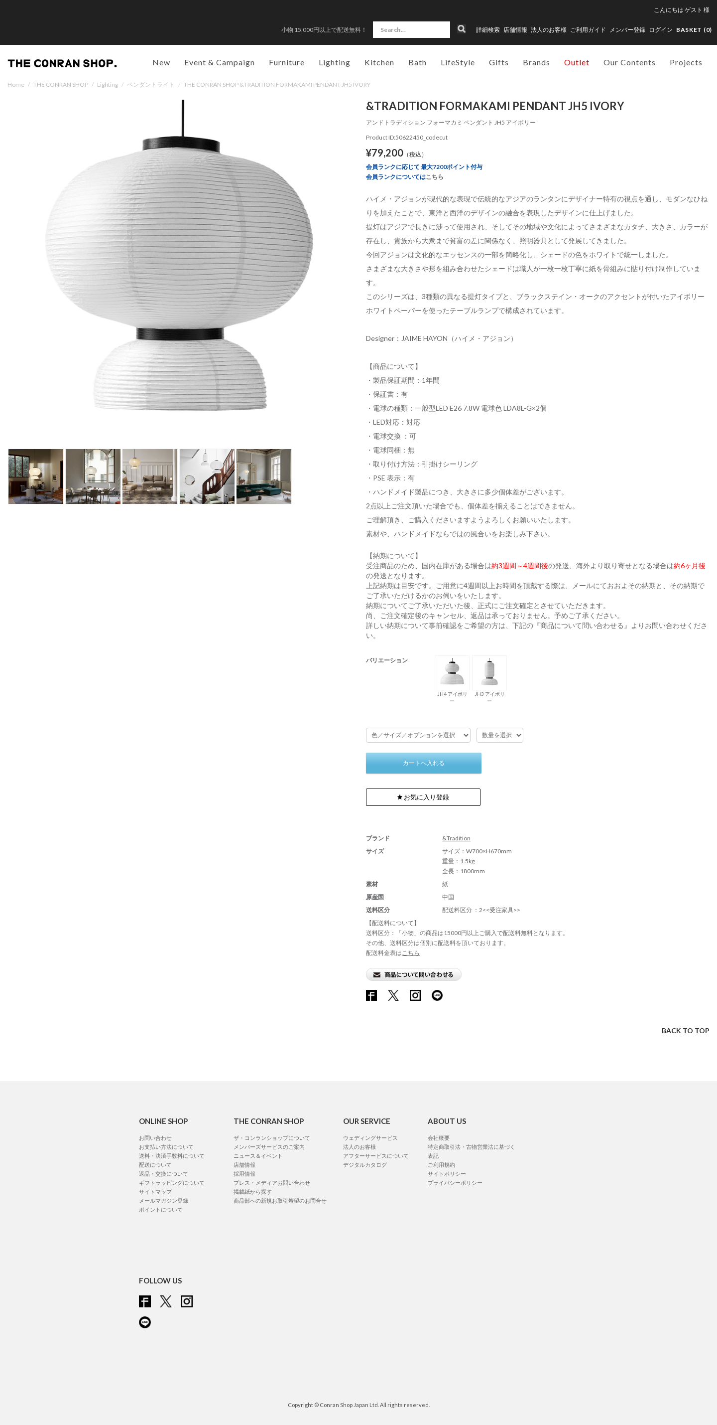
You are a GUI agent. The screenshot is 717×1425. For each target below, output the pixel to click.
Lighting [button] (335, 62)
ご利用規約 (441, 1164)
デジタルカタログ (365, 1164)
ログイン (661, 29)
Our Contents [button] (629, 62)
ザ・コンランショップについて (272, 1137)
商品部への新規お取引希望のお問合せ (280, 1200)
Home (15, 84)
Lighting (107, 84)
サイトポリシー (447, 1173)
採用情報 (244, 1173)
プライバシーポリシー (455, 1182)
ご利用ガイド (588, 30)
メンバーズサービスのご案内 (269, 1146)
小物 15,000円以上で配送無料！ (324, 29)
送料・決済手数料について (172, 1155)
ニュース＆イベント (258, 1155)
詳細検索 (488, 30)
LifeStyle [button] (458, 62)
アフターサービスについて (376, 1155)
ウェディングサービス (370, 1137)
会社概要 (439, 1137)
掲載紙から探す (253, 1191)
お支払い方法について (166, 1146)
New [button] (161, 62)
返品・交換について (163, 1173)
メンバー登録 (627, 30)
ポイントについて (161, 1209)
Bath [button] (417, 62)
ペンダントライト (151, 84)
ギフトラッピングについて (172, 1182)
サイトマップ (155, 1191)
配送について (155, 1164)
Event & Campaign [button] (219, 62)
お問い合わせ (155, 1137)
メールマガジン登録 (163, 1200)
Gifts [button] (499, 62)
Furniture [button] (287, 62)
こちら (435, 176)
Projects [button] (686, 62)
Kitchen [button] (379, 62)
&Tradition (456, 838)
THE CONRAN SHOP (60, 84)
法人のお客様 (549, 30)
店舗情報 (515, 30)
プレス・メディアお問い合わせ (272, 1182)
